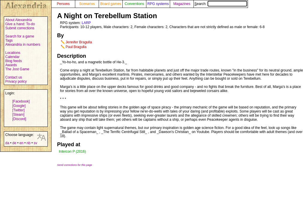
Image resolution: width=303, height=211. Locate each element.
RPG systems (158, 4)
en (21, 143)
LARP (86, 23)
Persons (63, 4)
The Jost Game (17, 69)
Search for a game (19, 36)
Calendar (12, 57)
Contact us (13, 77)
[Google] (18, 106)
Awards (11, 65)
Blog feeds (13, 61)
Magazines (181, 4)
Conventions (134, 4)
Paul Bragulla (76, 47)
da (7, 143)
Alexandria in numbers (22, 44)
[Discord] (19, 119)
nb (28, 143)
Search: (220, 4)
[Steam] (18, 115)
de (14, 143)
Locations (12, 53)
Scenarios (87, 4)
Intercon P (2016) (72, 151)
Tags (9, 40)
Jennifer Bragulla (79, 42)
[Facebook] (21, 101)
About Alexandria (18, 20)
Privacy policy (16, 81)
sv (35, 143)
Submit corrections (19, 28)
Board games (110, 4)
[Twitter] (18, 110)
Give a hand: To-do (20, 24)
